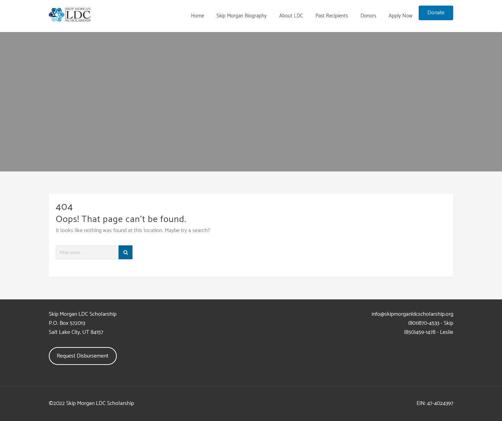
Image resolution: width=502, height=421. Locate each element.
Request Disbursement (82, 356)
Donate (435, 12)
